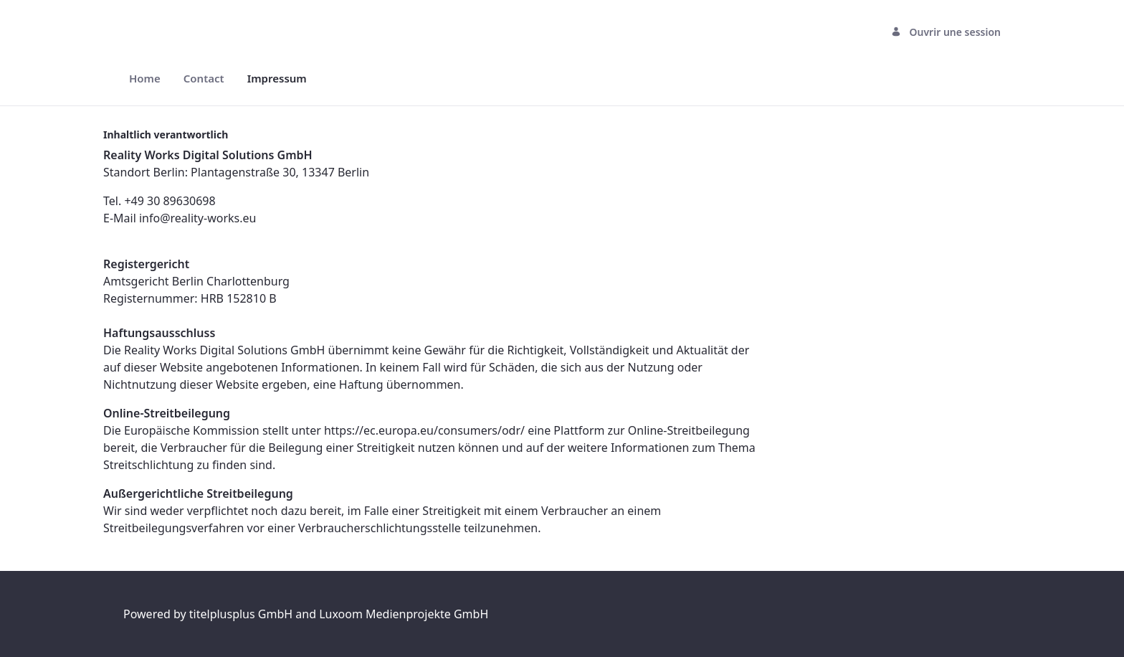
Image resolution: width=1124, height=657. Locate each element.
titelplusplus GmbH (242, 614)
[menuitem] (144, 78)
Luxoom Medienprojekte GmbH (403, 614)
